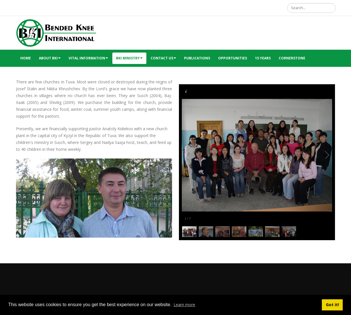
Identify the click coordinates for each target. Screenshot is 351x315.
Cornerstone (292, 58)
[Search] (311, 8)
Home (25, 58)
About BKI (50, 58)
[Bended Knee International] (56, 32)
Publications (197, 58)
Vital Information (88, 58)
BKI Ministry (129, 58)
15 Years (263, 58)
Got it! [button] (332, 304)
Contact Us (163, 58)
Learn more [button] (184, 304)
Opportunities (232, 58)
